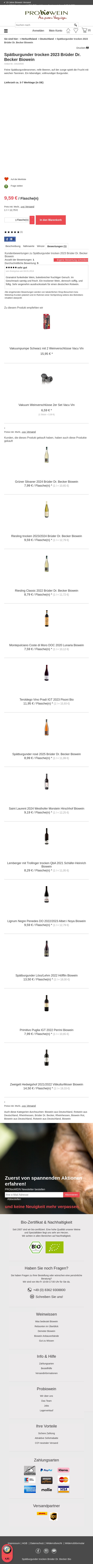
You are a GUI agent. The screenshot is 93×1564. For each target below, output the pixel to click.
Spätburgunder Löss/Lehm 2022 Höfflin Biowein (47, 975)
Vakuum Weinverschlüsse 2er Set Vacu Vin (47, 405)
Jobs (46, 1405)
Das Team (46, 1401)
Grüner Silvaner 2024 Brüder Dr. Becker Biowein (46, 481)
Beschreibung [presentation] (13, 246)
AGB (25, 1543)
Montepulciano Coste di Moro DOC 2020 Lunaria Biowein (46, 645)
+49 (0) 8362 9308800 (46, 1290)
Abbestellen (14, 1199)
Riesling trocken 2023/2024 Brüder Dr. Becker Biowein (46, 536)
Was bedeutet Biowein (46, 1321)
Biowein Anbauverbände (46, 1336)
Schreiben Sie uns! (49, 1297)
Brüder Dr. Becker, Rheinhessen (52, 1115)
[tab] (13, 246)
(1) (13, 232)
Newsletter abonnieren (77, 9)
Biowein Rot (77, 1115)
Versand (29, 206)
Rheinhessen (26, 1115)
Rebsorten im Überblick (46, 1326)
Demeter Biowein (46, 1331)
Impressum (14, 1543)
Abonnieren (71, 1194)
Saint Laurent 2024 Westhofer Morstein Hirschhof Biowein (46, 808)
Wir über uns (46, 1396)
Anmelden (38, 30)
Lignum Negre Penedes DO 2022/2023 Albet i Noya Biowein (46, 921)
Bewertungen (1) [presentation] (57, 246)
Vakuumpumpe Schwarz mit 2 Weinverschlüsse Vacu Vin (47, 348)
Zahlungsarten (46, 1363)
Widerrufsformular (74, 1543)
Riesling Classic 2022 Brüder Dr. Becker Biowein (46, 590)
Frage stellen (17, 186)
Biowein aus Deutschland (58, 1111)
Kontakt (51, 9)
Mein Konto (55, 30)
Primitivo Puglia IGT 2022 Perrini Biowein (46, 1030)
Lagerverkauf (46, 1410)
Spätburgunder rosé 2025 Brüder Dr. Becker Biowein (46, 754)
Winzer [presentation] (41, 246)
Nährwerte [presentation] (28, 246)
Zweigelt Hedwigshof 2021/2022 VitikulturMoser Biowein (46, 1084)
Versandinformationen (46, 1373)
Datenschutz (37, 1543)
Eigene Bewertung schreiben (72, 259)
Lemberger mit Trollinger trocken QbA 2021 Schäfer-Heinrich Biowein (46, 864)
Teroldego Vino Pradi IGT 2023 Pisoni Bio (47, 699)
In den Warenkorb (51, 220)
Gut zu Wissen (46, 1340)
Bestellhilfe (46, 1368)
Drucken (80, 47)
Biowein (66, 1118)
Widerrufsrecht (54, 1543)
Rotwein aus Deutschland (47, 1118)
